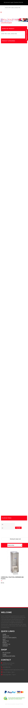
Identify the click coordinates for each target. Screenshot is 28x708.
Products (6, 636)
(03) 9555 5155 (6, 667)
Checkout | (16, 2)
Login (4, 654)
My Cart (21, 2)
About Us (6, 641)
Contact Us (6, 644)
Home (2, 31)
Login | (12, 2)
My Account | (7, 2)
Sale (4, 639)
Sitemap (5, 646)
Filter (18, 528)
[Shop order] (14, 545)
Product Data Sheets (9, 637)
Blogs (5, 642)
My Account (7, 653)
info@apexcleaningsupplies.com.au (13, 669)
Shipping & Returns (9, 656)
